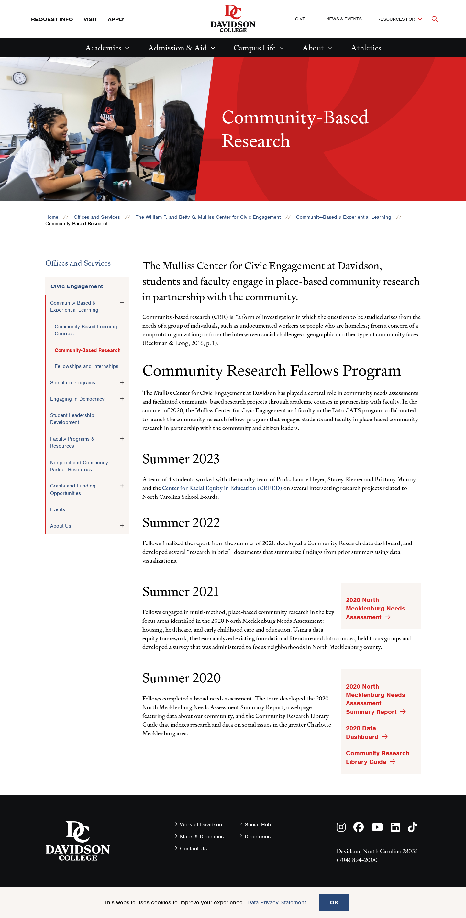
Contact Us (193, 848)
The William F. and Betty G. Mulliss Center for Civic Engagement (208, 217)
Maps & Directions (202, 836)
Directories (258, 836)
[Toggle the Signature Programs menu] (122, 382)
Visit (90, 19)
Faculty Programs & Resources (72, 442)
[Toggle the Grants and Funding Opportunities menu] (122, 485)
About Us (60, 526)
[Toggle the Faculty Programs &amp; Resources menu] (122, 438)
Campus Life (255, 48)
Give (300, 19)
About (313, 48)
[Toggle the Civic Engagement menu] (122, 285)
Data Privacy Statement (276, 902)
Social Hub (258, 824)
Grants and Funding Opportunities (72, 489)
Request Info (52, 19)
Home (51, 217)
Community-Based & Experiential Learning (343, 217)
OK (334, 902)
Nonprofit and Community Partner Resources (79, 466)
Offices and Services (97, 217)
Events (57, 509)
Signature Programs (72, 382)
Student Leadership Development (72, 419)
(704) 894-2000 (357, 860)
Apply (116, 19)
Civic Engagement (76, 286)
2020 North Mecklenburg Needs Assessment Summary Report (375, 699)
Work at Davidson (201, 824)
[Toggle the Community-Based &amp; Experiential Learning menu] (122, 302)
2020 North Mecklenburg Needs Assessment (375, 608)
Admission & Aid (177, 48)
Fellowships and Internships (86, 366)
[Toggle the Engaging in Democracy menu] (122, 399)
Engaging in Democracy (77, 399)
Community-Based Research (88, 350)
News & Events (344, 19)
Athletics (366, 48)
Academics (103, 48)
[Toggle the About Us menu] (122, 525)
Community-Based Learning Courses (86, 330)
